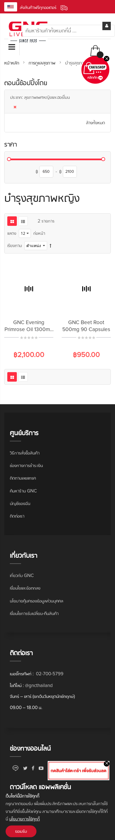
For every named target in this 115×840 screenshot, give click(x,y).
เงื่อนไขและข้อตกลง (25, 588)
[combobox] (68, 31)
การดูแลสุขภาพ (43, 63)
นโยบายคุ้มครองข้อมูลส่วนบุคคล (36, 601)
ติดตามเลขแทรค (23, 478)
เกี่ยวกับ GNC (22, 575)
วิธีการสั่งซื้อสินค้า (25, 453)
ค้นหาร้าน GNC (23, 491)
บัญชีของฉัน (20, 503)
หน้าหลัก (12, 63)
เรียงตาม (14, 245)
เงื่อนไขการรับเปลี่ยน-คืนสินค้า (34, 613)
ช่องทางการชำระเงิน (26, 465)
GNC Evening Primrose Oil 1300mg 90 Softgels (28, 329)
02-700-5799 (49, 674)
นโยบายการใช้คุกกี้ (24, 819)
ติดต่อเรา (17, 516)
